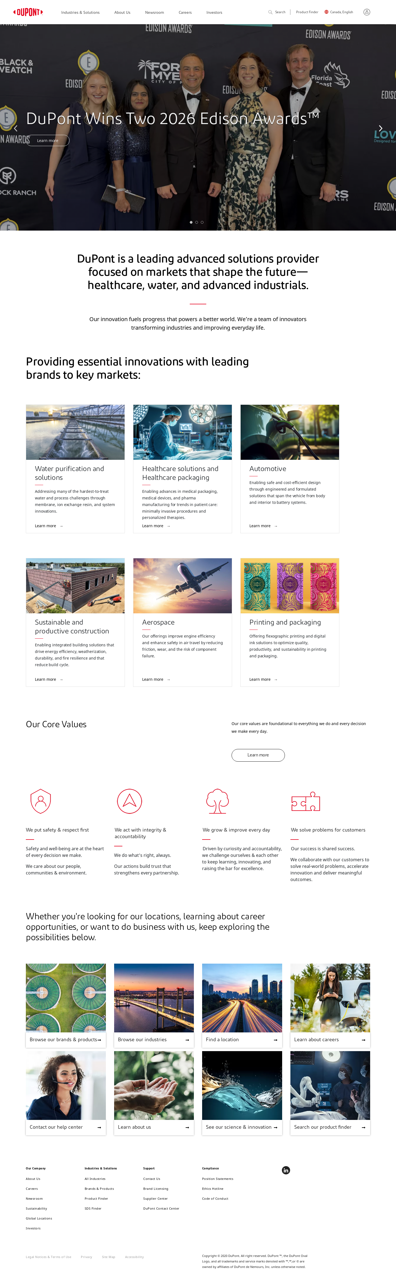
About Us (122, 13)
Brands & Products (99, 1188)
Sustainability (36, 1208)
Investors (214, 13)
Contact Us (151, 1179)
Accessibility (134, 1257)
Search (276, 12)
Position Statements (217, 1179)
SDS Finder (93, 1208)
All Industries (95, 1179)
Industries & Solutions (80, 13)
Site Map (109, 1257)
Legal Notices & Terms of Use (48, 1257)
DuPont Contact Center (161, 1208)
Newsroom (154, 13)
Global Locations (39, 1218)
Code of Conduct (215, 1198)
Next (379, 127)
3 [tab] (203, 223)
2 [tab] (198, 223)
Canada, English (341, 12)
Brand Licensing (156, 1188)
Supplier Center (155, 1198)
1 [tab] (192, 223)
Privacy (86, 1257)
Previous (16, 127)
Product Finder (307, 12)
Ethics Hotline (213, 1188)
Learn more (47, 140)
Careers (185, 13)
